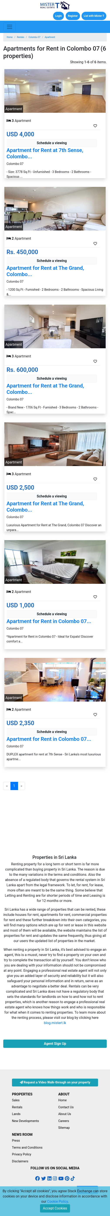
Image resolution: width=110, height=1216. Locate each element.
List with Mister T (94, 15)
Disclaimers (20, 1161)
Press (16, 1141)
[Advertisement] (55, 824)
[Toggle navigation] (9, 26)
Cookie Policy (57, 1201)
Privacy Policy (21, 1154)
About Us (64, 1114)
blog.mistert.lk (55, 1023)
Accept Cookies (55, 1208)
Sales (16, 1100)
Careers (63, 1121)
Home (10, 37)
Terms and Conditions (27, 1147)
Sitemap (64, 1128)
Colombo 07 (34, 37)
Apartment (50, 37)
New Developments (25, 1121)
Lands (16, 1114)
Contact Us (66, 1107)
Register (73, 15)
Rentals (20, 37)
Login (58, 15)
